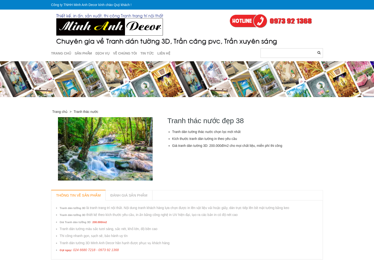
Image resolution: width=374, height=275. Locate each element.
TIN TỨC (147, 53)
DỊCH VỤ (102, 53)
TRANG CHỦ (61, 53)
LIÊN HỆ (163, 53)
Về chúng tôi (125, 53)
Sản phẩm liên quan (77, 265)
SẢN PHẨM (83, 53)
